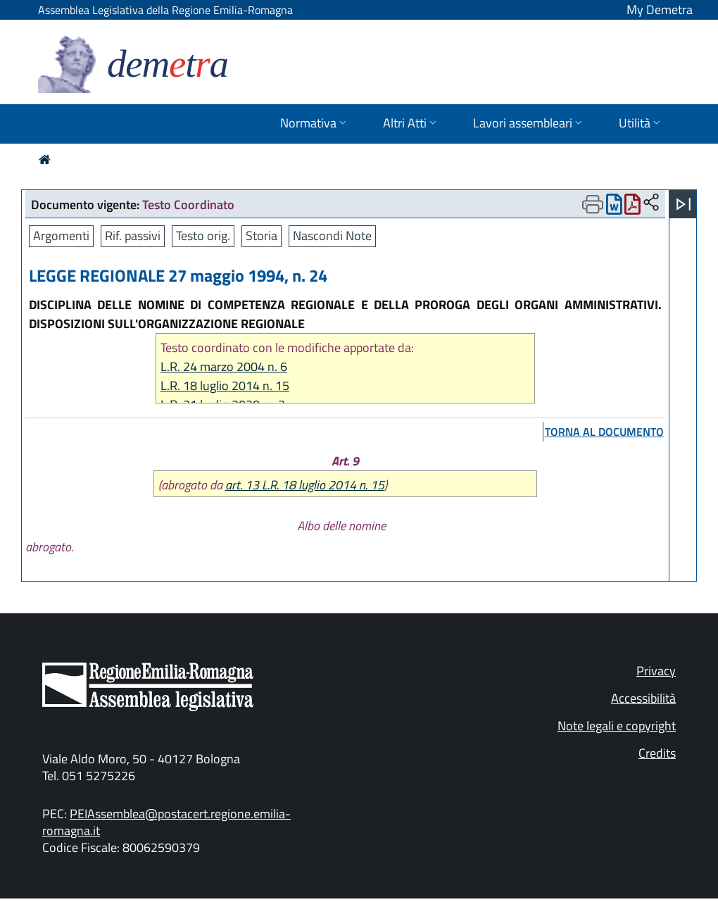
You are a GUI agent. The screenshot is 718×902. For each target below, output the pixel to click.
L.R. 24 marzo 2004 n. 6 (223, 366)
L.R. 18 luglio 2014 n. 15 (224, 385)
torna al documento (604, 431)
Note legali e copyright (617, 725)
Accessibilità (643, 698)
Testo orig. (203, 235)
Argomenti (61, 235)
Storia (261, 235)
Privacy (656, 670)
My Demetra (659, 9)
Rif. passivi (132, 235)
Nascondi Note (332, 235)
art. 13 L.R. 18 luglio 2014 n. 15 (304, 484)
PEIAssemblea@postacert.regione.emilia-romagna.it (166, 822)
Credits (657, 753)
